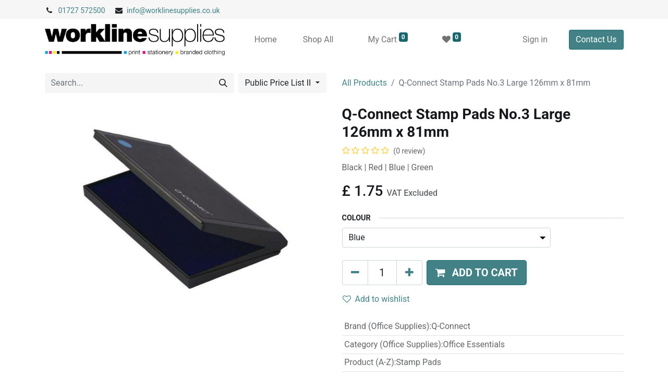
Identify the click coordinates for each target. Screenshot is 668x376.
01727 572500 (81, 10)
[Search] (223, 83)
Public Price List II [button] (279, 83)
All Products (364, 83)
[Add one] (409, 272)
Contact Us (596, 39)
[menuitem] (265, 40)
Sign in (535, 39)
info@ (136, 10)
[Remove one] (355, 272)
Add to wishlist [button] (376, 299)
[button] (477, 272)
